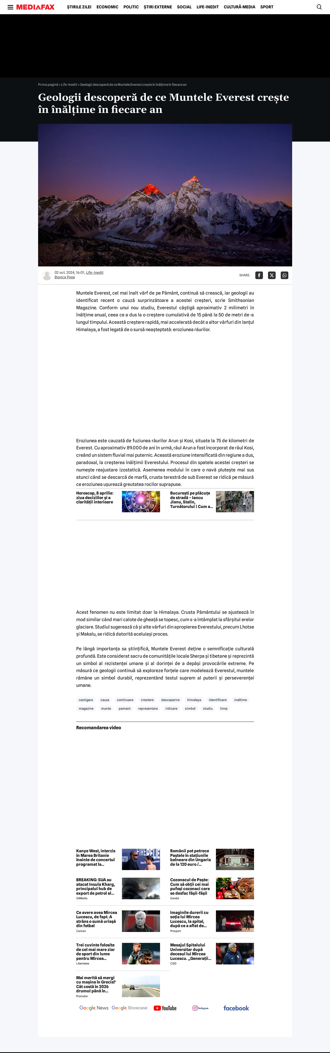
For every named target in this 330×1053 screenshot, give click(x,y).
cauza (105, 700)
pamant (125, 708)
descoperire (170, 700)
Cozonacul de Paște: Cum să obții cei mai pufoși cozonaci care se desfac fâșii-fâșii (190, 886)
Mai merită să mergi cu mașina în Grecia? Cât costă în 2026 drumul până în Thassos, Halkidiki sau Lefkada (97, 984)
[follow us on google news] (94, 1009)
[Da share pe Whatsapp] (284, 275)
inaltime (240, 700)
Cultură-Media (239, 7)
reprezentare (148, 708)
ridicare (171, 708)
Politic (131, 7)
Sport (266, 7)
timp (224, 708)
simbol (190, 708)
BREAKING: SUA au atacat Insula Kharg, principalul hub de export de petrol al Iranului (95, 886)
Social (184, 7)
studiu (208, 708)
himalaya (194, 700)
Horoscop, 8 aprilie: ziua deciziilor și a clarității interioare (94, 497)
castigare (86, 700)
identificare (218, 700)
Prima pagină (48, 84)
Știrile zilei (79, 7)
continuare (125, 700)
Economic (107, 7)
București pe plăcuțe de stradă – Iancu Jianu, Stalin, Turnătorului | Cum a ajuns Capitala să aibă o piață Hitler (191, 500)
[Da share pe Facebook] (259, 275)
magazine (86, 708)
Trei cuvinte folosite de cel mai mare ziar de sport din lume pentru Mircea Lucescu (95, 952)
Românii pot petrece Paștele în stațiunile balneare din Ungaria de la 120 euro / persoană (190, 858)
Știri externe (158, 7)
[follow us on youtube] (165, 1009)
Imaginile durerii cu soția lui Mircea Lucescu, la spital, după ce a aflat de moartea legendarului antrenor (191, 919)
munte (106, 708)
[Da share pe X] (272, 275)
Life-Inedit (208, 7)
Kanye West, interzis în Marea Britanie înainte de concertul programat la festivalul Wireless (95, 858)
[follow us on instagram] (200, 1009)
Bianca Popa (65, 277)
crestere (147, 700)
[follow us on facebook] (236, 1008)
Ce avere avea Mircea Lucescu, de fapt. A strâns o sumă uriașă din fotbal (96, 919)
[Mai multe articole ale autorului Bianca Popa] (47, 275)
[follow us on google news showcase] (129, 1009)
